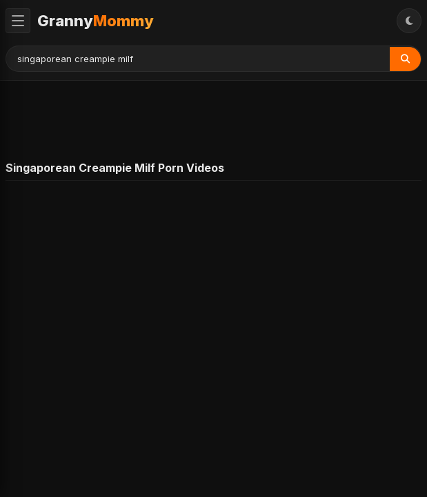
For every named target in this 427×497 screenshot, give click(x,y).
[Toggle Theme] (409, 20)
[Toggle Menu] (18, 20)
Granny (95, 20)
